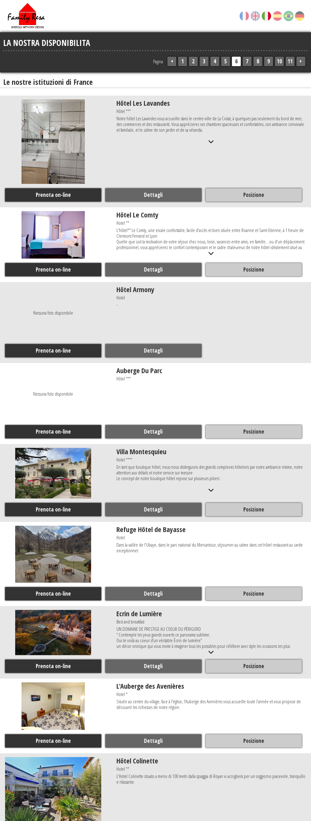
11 (290, 61)
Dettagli (153, 194)
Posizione (253, 194)
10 (279, 61)
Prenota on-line (53, 194)
